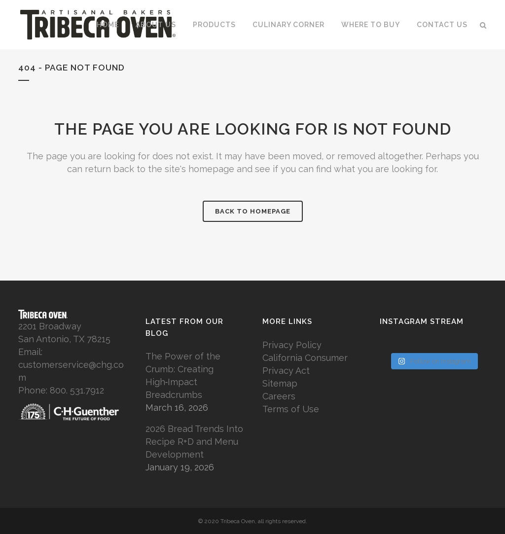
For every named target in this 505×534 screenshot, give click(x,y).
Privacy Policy (292, 345)
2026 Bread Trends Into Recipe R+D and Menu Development (194, 442)
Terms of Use (290, 409)
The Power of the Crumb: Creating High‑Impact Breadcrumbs (182, 375)
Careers (278, 396)
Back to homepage (252, 211)
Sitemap (279, 383)
